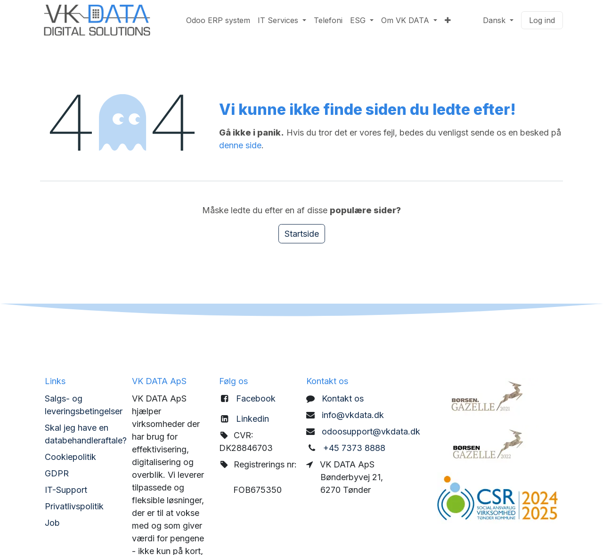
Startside (302, 234)
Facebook (256, 398)
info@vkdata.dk (353, 415)
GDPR (57, 473)
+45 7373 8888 (354, 448)
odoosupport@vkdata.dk (371, 431)
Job (52, 523)
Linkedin (252, 419)
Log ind (542, 20)
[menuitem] (218, 20)
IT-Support (66, 490)
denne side (240, 145)
